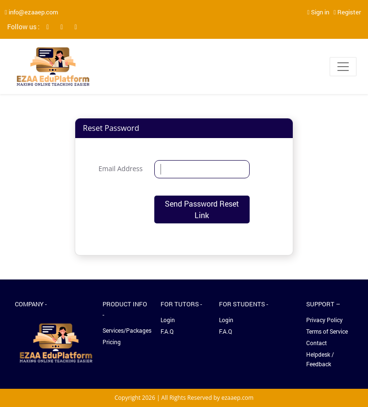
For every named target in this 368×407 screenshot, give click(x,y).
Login (168, 320)
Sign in (318, 12)
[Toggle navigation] (343, 66)
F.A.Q (167, 331)
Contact (316, 343)
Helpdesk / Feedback (320, 359)
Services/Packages (126, 330)
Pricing (112, 342)
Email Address (121, 168)
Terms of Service (327, 331)
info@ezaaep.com (31, 12)
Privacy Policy (324, 320)
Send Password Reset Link (202, 209)
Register (347, 12)
